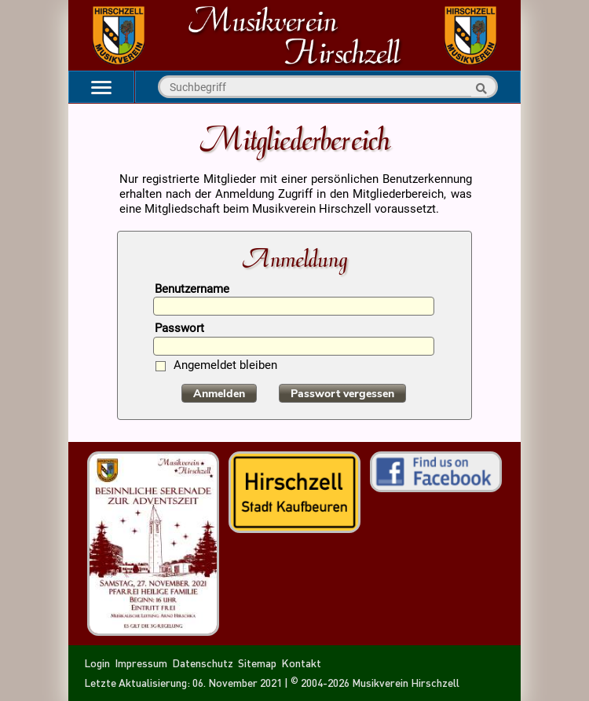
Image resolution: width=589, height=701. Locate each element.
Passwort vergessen (342, 393)
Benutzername (192, 290)
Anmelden (219, 393)
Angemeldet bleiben (225, 366)
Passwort (179, 329)
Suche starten (479, 89)
